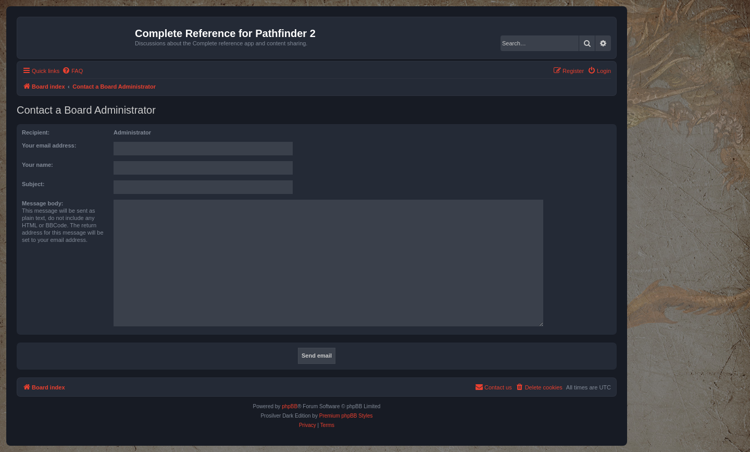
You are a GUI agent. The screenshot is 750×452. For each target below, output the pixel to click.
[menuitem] (72, 71)
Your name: (37, 165)
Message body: (42, 203)
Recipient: (35, 132)
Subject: (33, 184)
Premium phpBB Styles (346, 416)
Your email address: (49, 145)
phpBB (289, 406)
